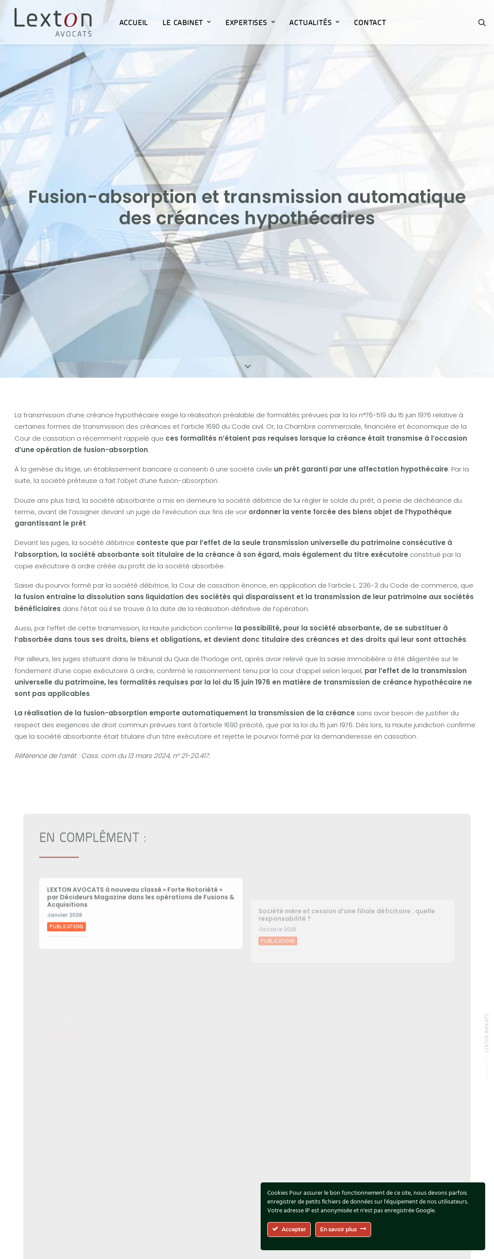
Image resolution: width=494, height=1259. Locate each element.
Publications (66, 934)
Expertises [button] (250, 22)
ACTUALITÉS (314, 22)
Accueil (133, 22)
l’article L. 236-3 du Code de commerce (392, 569)
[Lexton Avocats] (53, 22)
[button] (482, 22)
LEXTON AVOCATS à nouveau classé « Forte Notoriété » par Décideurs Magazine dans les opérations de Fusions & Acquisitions (140, 904)
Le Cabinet (186, 22)
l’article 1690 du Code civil (222, 410)
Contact (370, 22)
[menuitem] (134, 22)
